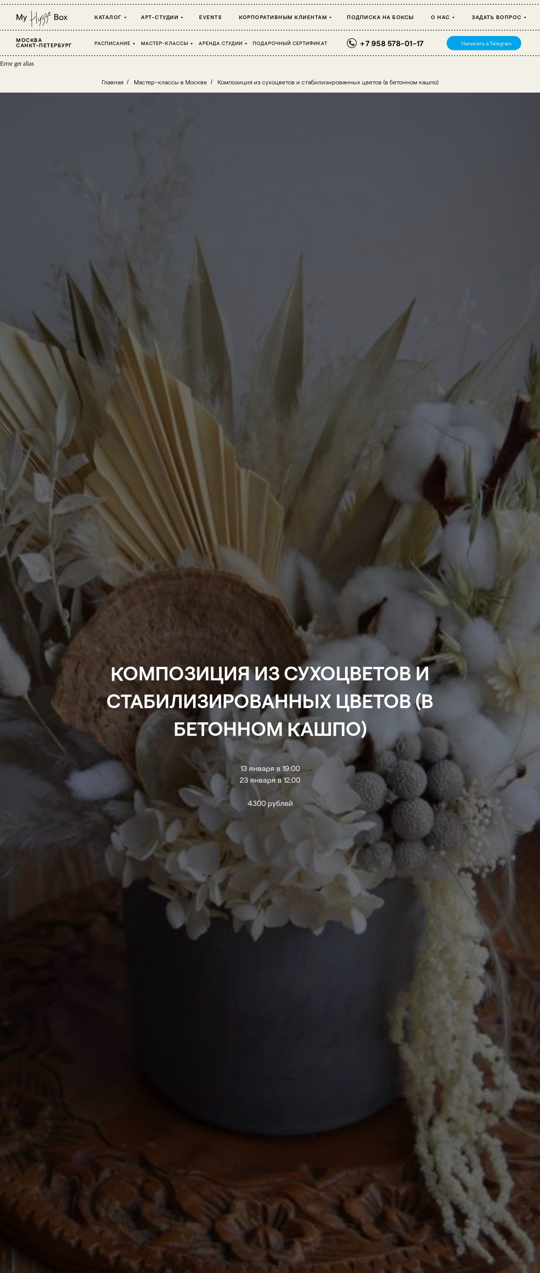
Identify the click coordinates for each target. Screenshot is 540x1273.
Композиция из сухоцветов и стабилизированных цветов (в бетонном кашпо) (328, 81)
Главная (112, 81)
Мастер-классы (164, 43)
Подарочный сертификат (290, 43)
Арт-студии (159, 17)
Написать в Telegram (486, 43)
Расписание (112, 43)
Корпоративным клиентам (283, 17)
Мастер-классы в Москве (170, 81)
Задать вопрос (497, 17)
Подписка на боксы (380, 17)
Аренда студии (221, 43)
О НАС (440, 17)
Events (210, 17)
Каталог (108, 17)
